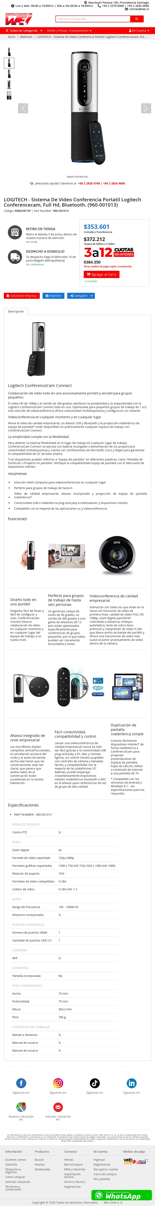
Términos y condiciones (13, 1188)
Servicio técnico (74, 1181)
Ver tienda (32, 241)
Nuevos (40, 1164)
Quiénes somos (15, 1159)
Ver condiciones (35, 264)
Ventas (68, 1159)
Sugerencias (72, 1186)
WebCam (26, 37)
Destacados (42, 1169)
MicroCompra (73, 1164)
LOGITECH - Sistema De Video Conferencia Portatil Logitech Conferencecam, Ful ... (92, 37)
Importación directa (72, 1175)
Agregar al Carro (101, 274)
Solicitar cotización (17, 1181)
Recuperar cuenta (106, 1169)
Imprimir (53, 296)
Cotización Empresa (22, 296)
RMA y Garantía (74, 1169)
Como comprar (15, 1177)
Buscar (39, 1159)
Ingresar (99, 1159)
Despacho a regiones (13, 1171)
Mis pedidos (102, 1179)
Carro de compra (105, 1174)
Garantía (11, 1164)
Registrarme (102, 1164)
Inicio (11, 37)
